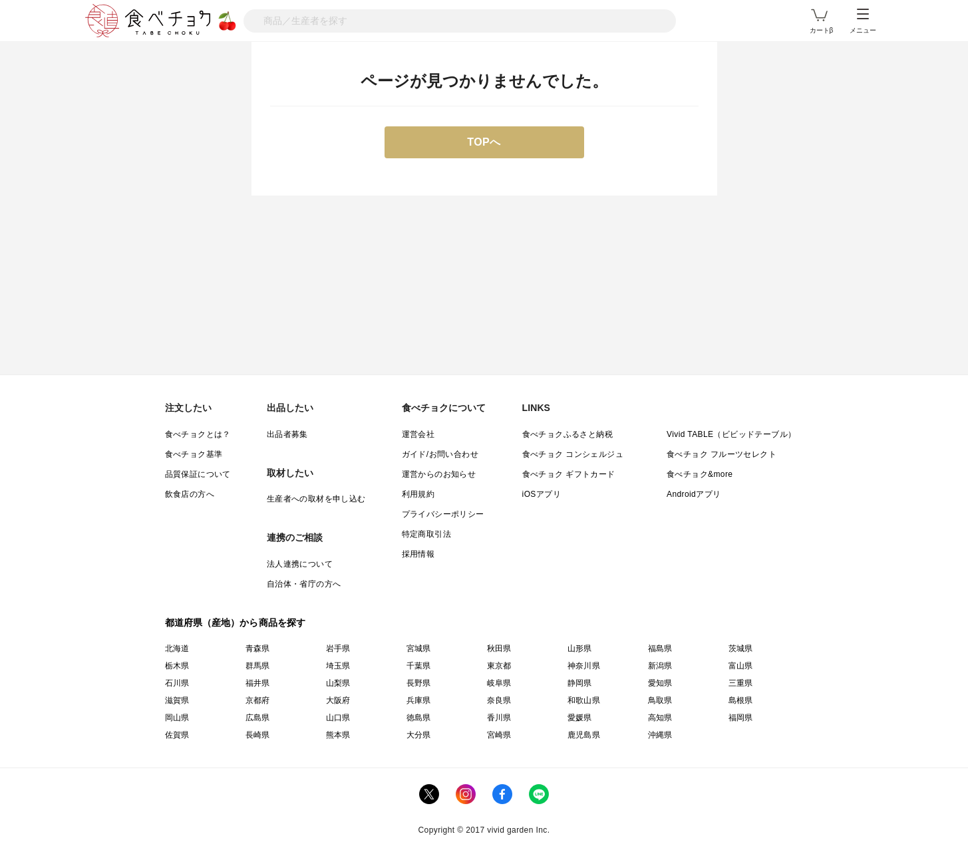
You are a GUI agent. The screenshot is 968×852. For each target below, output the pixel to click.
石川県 (177, 683)
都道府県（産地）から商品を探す (235, 622)
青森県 (257, 648)
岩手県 (338, 648)
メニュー (863, 21)
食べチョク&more (699, 474)
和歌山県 (584, 700)
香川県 (499, 717)
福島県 (660, 648)
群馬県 (257, 665)
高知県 (660, 717)
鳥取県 (660, 700)
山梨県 (338, 683)
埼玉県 (338, 665)
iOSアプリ (541, 494)
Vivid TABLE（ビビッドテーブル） (731, 434)
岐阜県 (499, 683)
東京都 (499, 665)
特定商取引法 (426, 534)
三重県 (740, 683)
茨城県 (740, 648)
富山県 (740, 665)
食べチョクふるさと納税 (567, 434)
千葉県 (418, 665)
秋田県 (499, 648)
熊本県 (338, 735)
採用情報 (418, 554)
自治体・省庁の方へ (304, 584)
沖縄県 (660, 735)
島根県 (740, 700)
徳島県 (418, 717)
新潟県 (660, 665)
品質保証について (198, 474)
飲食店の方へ (189, 494)
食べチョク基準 (194, 454)
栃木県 (177, 665)
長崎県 (257, 735)
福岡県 (740, 717)
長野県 (418, 683)
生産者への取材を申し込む (316, 498)
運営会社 (418, 434)
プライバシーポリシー (443, 514)
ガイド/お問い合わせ (440, 454)
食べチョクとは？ (198, 434)
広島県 (257, 717)
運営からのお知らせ (439, 474)
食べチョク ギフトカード (568, 474)
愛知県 (660, 683)
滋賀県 (177, 700)
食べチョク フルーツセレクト (721, 454)
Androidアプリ (694, 494)
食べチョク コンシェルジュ (573, 454)
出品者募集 (287, 434)
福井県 (257, 683)
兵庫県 (418, 700)
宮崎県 (499, 735)
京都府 (257, 700)
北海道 (177, 648)
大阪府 (338, 700)
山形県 (579, 648)
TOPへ (484, 142)
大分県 (418, 735)
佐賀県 (177, 735)
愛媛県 (579, 717)
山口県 (338, 717)
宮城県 (418, 648)
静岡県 (579, 683)
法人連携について (300, 564)
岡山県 (177, 717)
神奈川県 (584, 665)
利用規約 (418, 494)
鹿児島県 (584, 735)
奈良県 (499, 700)
